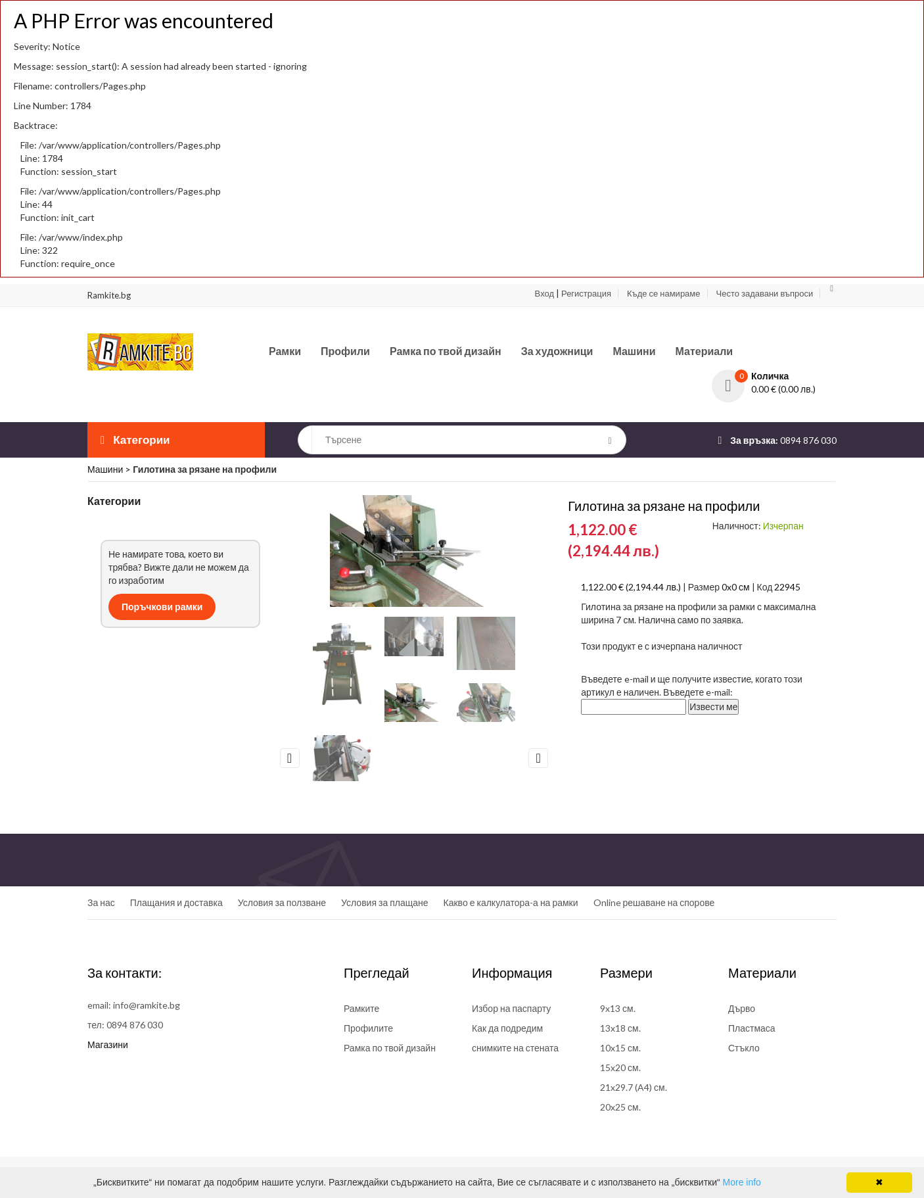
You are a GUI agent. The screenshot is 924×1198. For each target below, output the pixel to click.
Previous (290, 758)
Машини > (110, 469)
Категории (135, 439)
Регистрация (586, 293)
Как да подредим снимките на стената (515, 1037)
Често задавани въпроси (765, 293)
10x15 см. (620, 1047)
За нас (101, 902)
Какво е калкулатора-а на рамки (511, 902)
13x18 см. (620, 1028)
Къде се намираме (663, 293)
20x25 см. (620, 1107)
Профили (345, 351)
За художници (557, 351)
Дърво (741, 1008)
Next (538, 758)
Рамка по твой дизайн (445, 351)
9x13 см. (617, 1008)
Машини (633, 351)
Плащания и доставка (176, 902)
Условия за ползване (282, 902)
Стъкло (744, 1047)
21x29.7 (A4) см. (633, 1087)
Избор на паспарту (511, 1008)
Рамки (285, 351)
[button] (774, 376)
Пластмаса (751, 1028)
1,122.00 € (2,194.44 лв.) (631, 586)
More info (742, 1182)
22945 (787, 586)
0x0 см (736, 586)
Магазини (107, 1044)
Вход (544, 293)
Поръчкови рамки (162, 606)
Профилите (368, 1028)
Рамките (361, 1008)
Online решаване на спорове (654, 902)
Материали (704, 351)
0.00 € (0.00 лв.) (783, 389)
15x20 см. (620, 1067)
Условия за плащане (384, 902)
